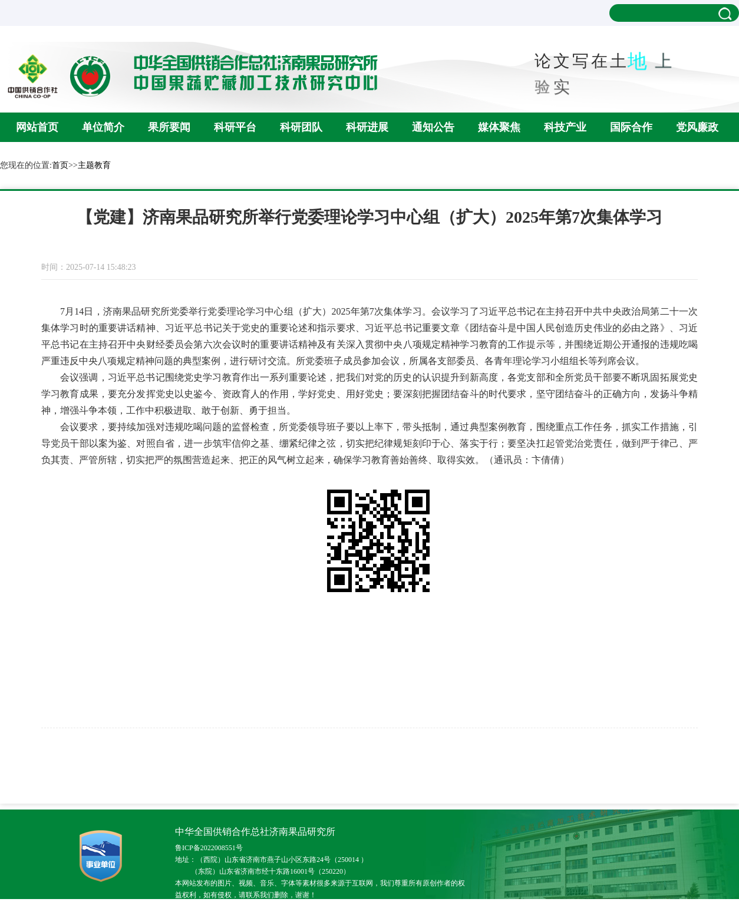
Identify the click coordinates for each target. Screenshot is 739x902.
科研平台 (235, 127)
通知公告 (433, 127)
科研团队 (301, 127)
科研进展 (367, 127)
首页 (60, 165)
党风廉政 (697, 127)
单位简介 (103, 127)
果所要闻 (169, 127)
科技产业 (565, 127)
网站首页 (37, 127)
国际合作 (631, 127)
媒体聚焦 (499, 127)
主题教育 (94, 165)
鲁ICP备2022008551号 (209, 848)
